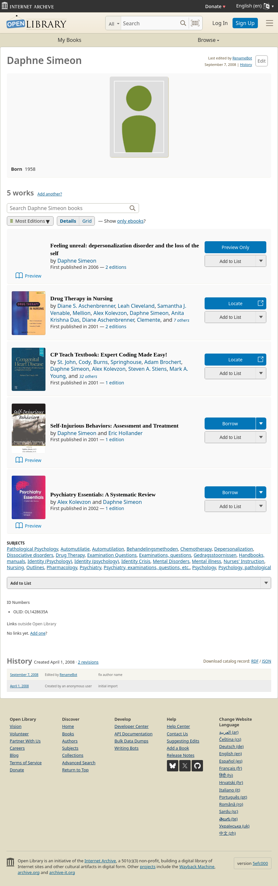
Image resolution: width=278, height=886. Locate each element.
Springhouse (125, 362)
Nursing (15, 567)
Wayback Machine (196, 866)
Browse (179, 40)
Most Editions (27, 221)
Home (68, 726)
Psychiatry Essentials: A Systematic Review (103, 494)
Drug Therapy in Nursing (81, 298)
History (246, 64)
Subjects (70, 748)
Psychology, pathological (245, 567)
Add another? (49, 194)
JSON (266, 661)
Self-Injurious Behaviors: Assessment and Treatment (114, 425)
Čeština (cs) (230, 739)
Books (68, 734)
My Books (70, 40)
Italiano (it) (229, 790)
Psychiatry (90, 567)
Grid (87, 221)
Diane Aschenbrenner (108, 319)
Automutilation (108, 549)
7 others (181, 320)
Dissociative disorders (30, 555)
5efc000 (260, 863)
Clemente (148, 319)
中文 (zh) (227, 833)
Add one (37, 633)
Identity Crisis (135, 561)
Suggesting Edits (183, 741)
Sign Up (245, 23)
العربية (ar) (228, 732)
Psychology (204, 567)
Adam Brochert (162, 362)
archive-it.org (62, 872)
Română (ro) (231, 804)
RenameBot (242, 58)
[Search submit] (183, 23)
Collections (72, 755)
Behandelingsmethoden (152, 549)
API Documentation (133, 734)
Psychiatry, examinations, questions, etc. (147, 567)
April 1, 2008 (19, 686)
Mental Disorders (171, 561)
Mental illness (206, 561)
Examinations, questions (165, 555)
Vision (15, 726)
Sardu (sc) (228, 811)
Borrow (230, 423)
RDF (254, 661)
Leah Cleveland (136, 305)
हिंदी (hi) (226, 775)
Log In (220, 23)
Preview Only (235, 247)
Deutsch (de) (231, 746)
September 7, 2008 (24, 674)
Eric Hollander (125, 433)
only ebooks (130, 221)
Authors (70, 741)
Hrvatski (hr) (231, 782)
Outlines (35, 567)
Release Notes (181, 755)
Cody (85, 362)
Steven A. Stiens (147, 368)
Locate (235, 303)
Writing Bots (126, 748)
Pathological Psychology (32, 549)
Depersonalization (233, 549)
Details (68, 221)
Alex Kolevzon (110, 313)
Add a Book (178, 748)
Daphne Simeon (76, 260)
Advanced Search (78, 763)
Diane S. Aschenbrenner (86, 305)
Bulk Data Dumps (131, 741)
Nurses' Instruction (243, 561)
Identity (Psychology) (50, 561)
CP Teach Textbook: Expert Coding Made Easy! (108, 354)
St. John (66, 362)
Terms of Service (26, 763)
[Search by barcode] (195, 23)
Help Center (178, 726)
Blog (14, 755)
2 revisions (88, 662)
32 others (88, 376)
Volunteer (19, 734)
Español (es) (231, 761)
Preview (33, 276)
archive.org (28, 872)
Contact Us (177, 734)
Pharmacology (62, 567)
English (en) (230, 753)
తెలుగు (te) (228, 819)
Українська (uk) (234, 826)
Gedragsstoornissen (215, 555)
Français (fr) (230, 768)
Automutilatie (75, 549)
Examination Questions (111, 555)
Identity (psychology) (96, 561)
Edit (262, 61)
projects (148, 866)
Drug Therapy (70, 555)
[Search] (149, 23)
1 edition (115, 383)
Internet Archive (100, 861)
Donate (215, 6)
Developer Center (131, 726)
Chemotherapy (196, 549)
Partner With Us (25, 741)
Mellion (81, 313)
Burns (101, 362)
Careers (17, 748)
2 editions (116, 267)
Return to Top (75, 770)
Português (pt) (233, 797)
